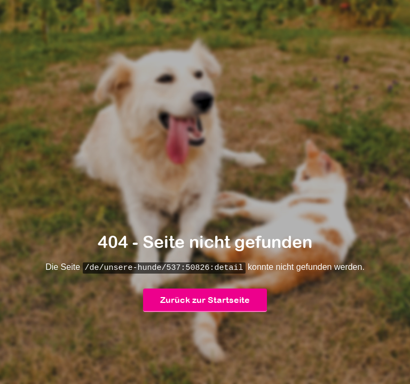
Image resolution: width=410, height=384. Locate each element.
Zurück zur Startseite (205, 300)
